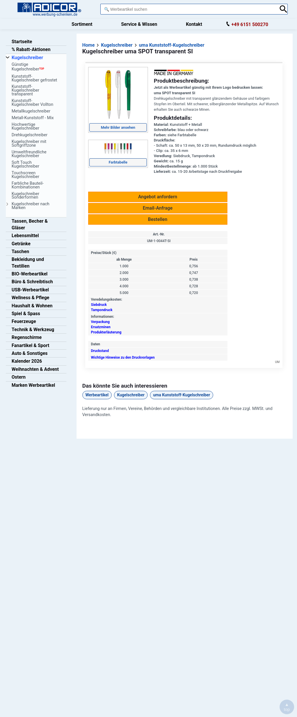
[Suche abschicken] (283, 9)
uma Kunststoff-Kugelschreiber (181, 395)
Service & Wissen (139, 24)
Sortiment (82, 24)
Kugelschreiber (131, 395)
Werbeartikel (97, 395)
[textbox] (188, 9)
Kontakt (194, 24)
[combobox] (188, 9)
